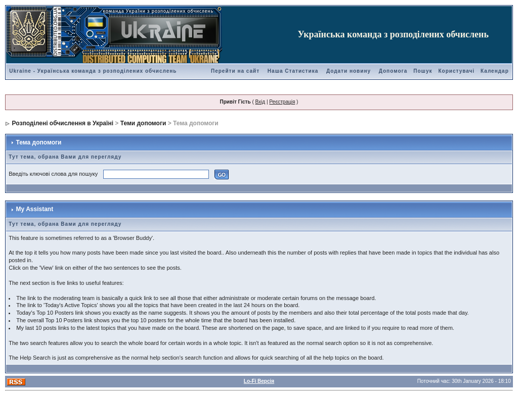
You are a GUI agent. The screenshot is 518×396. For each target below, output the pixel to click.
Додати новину (348, 71)
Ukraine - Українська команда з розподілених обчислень (93, 71)
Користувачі (456, 71)
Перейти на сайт (235, 71)
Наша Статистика (293, 71)
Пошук (422, 71)
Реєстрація (282, 102)
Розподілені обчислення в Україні (62, 123)
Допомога (393, 71)
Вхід (260, 102)
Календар (495, 71)
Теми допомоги (143, 123)
